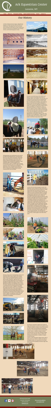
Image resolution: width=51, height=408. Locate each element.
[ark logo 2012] (12, 400)
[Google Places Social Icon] (9, 400)
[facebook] (6, 400)
